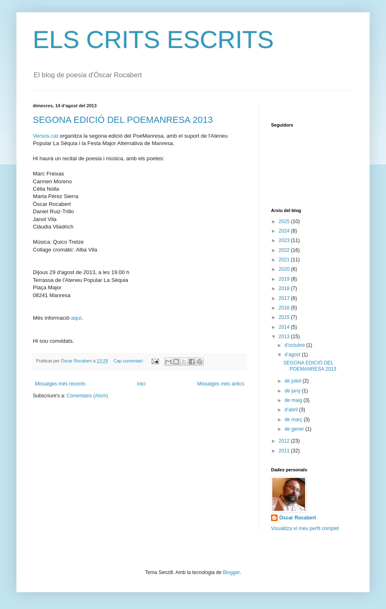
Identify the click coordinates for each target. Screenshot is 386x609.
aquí (76, 318)
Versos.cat (45, 136)
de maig (294, 400)
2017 (285, 298)
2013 (285, 336)
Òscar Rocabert (297, 518)
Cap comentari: (129, 360)
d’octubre (295, 345)
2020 (285, 269)
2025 (285, 221)
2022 (285, 250)
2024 (285, 231)
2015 (285, 317)
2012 (285, 441)
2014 (285, 327)
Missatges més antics (220, 384)
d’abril (292, 410)
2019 (285, 279)
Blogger (231, 572)
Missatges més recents (60, 384)
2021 (285, 260)
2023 (285, 240)
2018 (285, 288)
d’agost (293, 355)
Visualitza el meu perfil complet (305, 528)
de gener (295, 429)
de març (294, 419)
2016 (285, 308)
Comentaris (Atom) (87, 396)
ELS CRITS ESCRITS (153, 39)
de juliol (294, 381)
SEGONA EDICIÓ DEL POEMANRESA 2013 (123, 120)
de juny (293, 391)
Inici (141, 384)
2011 (285, 451)
